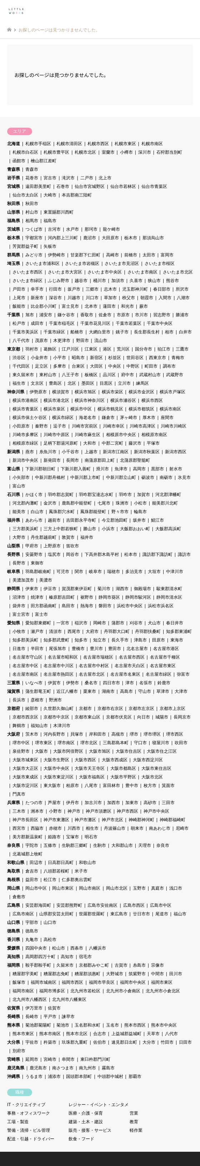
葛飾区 (50, 349)
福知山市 (39, 725)
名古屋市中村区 (94, 665)
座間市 (167, 417)
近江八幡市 (67, 691)
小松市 (140, 503)
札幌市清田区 (69, 143)
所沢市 (182, 289)
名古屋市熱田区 (59, 674)
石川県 (13, 494)
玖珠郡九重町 (75, 1042)
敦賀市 (68, 537)
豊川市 (96, 648)
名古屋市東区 (163, 665)
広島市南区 (23, 913)
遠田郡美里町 (38, 186)
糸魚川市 (47, 451)
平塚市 (153, 443)
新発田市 (52, 460)
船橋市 (76, 331)
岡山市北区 (117, 888)
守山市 (144, 691)
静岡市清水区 (169, 597)
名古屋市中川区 (59, 665)
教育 (134, 1121)
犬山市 (154, 622)
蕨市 (143, 306)
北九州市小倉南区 (123, 990)
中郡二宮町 (112, 443)
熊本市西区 (135, 1025)
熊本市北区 (77, 1033)
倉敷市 (18, 896)
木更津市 (61, 340)
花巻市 (31, 177)
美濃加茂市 (23, 580)
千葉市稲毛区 (62, 323)
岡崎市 (99, 622)
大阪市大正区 (25, 768)
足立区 (41, 366)
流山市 (100, 340)
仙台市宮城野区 (90, 186)
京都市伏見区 (119, 717)
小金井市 (39, 357)
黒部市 (157, 468)
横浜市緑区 (63, 417)
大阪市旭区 (99, 751)
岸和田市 (97, 734)
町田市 (151, 366)
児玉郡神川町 (135, 289)
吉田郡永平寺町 (81, 520)
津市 (129, 682)
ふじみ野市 (58, 280)
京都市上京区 (172, 708)
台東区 (78, 366)
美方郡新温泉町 (27, 836)
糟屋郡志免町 (56, 973)
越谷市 (81, 280)
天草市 (153, 1033)
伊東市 (31, 588)
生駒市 (99, 845)
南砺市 (166, 477)
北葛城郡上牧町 (27, 854)
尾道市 (161, 913)
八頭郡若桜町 (56, 871)
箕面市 (168, 785)
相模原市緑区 (25, 443)
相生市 (92, 828)
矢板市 (50, 246)
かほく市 (33, 494)
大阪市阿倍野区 (68, 751)
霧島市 (108, 1067)
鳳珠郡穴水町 (62, 511)
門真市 (18, 794)
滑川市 (102, 468)
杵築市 (50, 1042)
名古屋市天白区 (130, 665)
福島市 (50, 220)
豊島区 (55, 383)
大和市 (89, 443)
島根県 (13, 879)
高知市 (67, 956)
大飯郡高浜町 (168, 528)
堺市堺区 (152, 734)
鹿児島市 (38, 1067)
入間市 (165, 297)
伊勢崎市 (56, 254)
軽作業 (136, 1130)
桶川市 (99, 280)
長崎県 (13, 1016)
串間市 (68, 1059)
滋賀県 (13, 691)
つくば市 (33, 229)
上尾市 (18, 297)
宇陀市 (31, 845)
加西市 (113, 802)
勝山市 (89, 528)
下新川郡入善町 (76, 468)
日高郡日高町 (61, 862)
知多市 (81, 640)
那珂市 (91, 229)
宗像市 (157, 965)
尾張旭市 (57, 648)
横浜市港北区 (56, 400)
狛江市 (164, 349)
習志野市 (161, 314)
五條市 (50, 845)
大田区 (96, 366)
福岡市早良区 (102, 982)
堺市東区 (43, 742)
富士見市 (70, 306)
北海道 (13, 143)
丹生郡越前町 (43, 537)
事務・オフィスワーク (28, 1113)
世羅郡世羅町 (92, 913)
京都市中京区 (56, 717)
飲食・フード (81, 1138)
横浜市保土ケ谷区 (29, 417)
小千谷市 (70, 451)
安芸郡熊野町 (69, 905)
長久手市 (120, 640)
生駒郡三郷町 (75, 845)
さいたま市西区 (27, 272)
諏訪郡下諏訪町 (157, 554)
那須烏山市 (153, 237)
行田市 (55, 289)
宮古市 (50, 177)
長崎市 (31, 1016)
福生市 (18, 383)
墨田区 (87, 383)
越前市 (54, 520)
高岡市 (139, 468)
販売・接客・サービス (90, 1130)
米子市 (81, 871)
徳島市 (31, 931)
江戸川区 (70, 349)
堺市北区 (89, 742)
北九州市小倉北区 (163, 990)
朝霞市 (146, 297)
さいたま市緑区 (27, 280)
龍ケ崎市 (111, 229)
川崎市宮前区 (85, 426)
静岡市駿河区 (138, 597)
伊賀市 (54, 682)
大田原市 (110, 237)
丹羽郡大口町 (117, 631)
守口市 (140, 742)
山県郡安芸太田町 (56, 913)
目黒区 (106, 383)
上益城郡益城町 (126, 1033)
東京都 (13, 349)
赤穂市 (55, 828)
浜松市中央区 (129, 605)
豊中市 (131, 785)
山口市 (50, 922)
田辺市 (36, 862)
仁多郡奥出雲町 (77, 879)
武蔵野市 (174, 374)
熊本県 (13, 1025)
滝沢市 (68, 177)
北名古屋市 (137, 648)
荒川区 (123, 349)
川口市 (92, 297)
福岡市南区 (23, 990)
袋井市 (18, 605)
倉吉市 (31, 871)
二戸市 (86, 177)
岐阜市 (95, 571)
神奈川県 (15, 391)
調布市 (169, 366)
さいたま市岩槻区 (82, 263)
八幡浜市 (97, 948)
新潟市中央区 (25, 460)
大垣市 (154, 571)
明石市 (91, 836)
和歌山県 (15, 862)
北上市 (105, 177)
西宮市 (18, 828)
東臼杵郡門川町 (95, 1059)
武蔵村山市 (150, 374)
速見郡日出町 (124, 1042)
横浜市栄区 (112, 391)
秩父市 (128, 297)
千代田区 (21, 366)
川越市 (74, 297)
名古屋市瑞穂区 (98, 657)
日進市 (18, 648)
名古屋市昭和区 (63, 657)
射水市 (175, 468)
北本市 (91, 306)
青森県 (13, 169)
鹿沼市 (89, 237)
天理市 (144, 845)
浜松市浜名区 (161, 605)
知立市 (99, 640)
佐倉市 (105, 314)
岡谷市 (72, 554)
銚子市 (122, 331)
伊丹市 (72, 802)
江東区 (91, 349)
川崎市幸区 (113, 426)
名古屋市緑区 (158, 674)
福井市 (86, 537)
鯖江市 (157, 520)
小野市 (55, 811)
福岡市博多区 (52, 990)
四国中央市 (36, 948)
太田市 (148, 254)
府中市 (127, 374)
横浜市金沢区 (141, 391)
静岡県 (13, 588)
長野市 (18, 563)
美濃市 (45, 580)
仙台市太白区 (25, 195)
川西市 (74, 828)
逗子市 (59, 426)
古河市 (54, 229)
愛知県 (13, 622)
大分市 (148, 1042)
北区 (72, 383)
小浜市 (108, 528)
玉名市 (112, 1025)
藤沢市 (135, 443)
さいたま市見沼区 (122, 263)
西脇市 (37, 828)
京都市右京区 (110, 708)
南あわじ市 (159, 828)
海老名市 (87, 417)
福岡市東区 (161, 982)
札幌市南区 (152, 143)
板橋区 (91, 374)
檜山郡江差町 (43, 160)
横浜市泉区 (54, 408)
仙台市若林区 (123, 186)
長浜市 (18, 699)
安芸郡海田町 (38, 905)
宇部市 (31, 922)
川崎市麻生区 (87, 434)
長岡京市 (182, 717)
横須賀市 (60, 391)
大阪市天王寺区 (90, 768)
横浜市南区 (170, 408)
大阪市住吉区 (128, 751)
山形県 (13, 212)
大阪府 (13, 734)
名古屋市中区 (25, 665)
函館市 (18, 160)
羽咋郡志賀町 (61, 494)
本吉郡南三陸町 (77, 195)
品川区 (109, 374)
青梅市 (177, 357)
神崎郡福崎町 (172, 819)
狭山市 (154, 280)
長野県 (13, 554)
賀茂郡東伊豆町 (77, 588)
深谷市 (55, 297)
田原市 (158, 640)
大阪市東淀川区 (59, 776)
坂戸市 (74, 289)
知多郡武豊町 (56, 640)
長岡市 (72, 460)
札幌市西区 (98, 143)
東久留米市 (23, 374)
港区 (107, 349)
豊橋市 (78, 648)
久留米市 (65, 965)
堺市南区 (66, 742)
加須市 (117, 280)
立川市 (124, 383)
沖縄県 (13, 1076)
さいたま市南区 (143, 272)
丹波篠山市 (114, 828)
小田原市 (21, 426)
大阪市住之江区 (162, 751)
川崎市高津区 (142, 426)
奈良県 (13, 845)
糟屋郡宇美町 (25, 973)
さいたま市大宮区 (65, 272)
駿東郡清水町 (169, 588)
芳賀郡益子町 (25, 246)
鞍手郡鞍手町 (38, 965)
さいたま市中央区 (105, 272)
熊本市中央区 (164, 1025)
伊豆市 (50, 588)
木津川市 (61, 725)
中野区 (132, 366)
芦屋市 (54, 802)
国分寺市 (143, 349)
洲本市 (37, 811)
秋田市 (31, 203)
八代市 (171, 1033)
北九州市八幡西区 (29, 999)
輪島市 (140, 511)
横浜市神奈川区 (90, 400)
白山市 (37, 511)
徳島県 (13, 931)
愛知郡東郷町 (38, 622)
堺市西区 (174, 734)
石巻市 (62, 186)
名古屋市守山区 (27, 657)
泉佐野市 (21, 751)
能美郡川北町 (165, 503)
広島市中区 (160, 905)
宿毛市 (85, 956)
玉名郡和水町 (87, 1025)
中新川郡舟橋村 (50, 477)
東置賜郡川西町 (59, 212)
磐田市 (105, 605)
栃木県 (13, 237)
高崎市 (112, 254)
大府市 (92, 631)
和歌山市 (87, 862)
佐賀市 (54, 1008)
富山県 (13, 468)
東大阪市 (52, 785)
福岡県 (13, 965)
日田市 (185, 1042)
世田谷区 (135, 357)
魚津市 (121, 468)
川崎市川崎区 (173, 426)
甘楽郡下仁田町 (85, 254)
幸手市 (37, 289)
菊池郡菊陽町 (38, 1025)
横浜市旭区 (85, 391)
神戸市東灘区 (56, 819)
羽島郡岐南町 (38, 571)
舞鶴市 (18, 725)
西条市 (76, 948)
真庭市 (157, 888)
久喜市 (136, 280)
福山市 (180, 913)
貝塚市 (76, 734)
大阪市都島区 (123, 768)
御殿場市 (142, 588)
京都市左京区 (141, 708)
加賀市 (143, 494)
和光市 (127, 306)
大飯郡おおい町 (135, 528)
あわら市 (33, 520)
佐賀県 (13, 1008)
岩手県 (13, 177)
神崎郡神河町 (141, 819)
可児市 (62, 571)
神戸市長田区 (25, 819)
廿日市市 (141, 913)
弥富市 (183, 674)
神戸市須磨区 (98, 811)
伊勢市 (72, 682)
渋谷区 (18, 357)
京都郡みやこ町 (94, 965)
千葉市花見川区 (95, 323)
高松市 (50, 939)
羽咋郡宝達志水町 (96, 494)
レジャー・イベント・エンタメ (99, 1104)
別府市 (18, 1050)
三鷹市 (182, 349)
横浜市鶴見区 (110, 408)
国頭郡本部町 (79, 1076)
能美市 (18, 511)
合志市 (99, 1033)
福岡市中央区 (133, 982)
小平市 (59, 357)
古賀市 (121, 965)
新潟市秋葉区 (147, 451)
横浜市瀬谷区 (123, 400)
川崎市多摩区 (25, 434)
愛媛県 (13, 948)
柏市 (169, 331)
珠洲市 (122, 503)
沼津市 (18, 597)
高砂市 (150, 802)
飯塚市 (18, 982)
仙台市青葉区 (154, 186)
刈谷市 (136, 622)
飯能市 (18, 306)
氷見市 (184, 477)
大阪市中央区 (56, 768)
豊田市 (114, 648)
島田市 (68, 605)
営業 (134, 1113)
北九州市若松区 (85, 990)
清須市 (55, 631)
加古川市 (93, 802)
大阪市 (41, 751)
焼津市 (37, 597)
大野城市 (114, 973)
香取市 (86, 314)
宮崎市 (50, 1059)
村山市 (31, 212)
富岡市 (167, 254)
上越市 (91, 451)
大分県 (13, 1042)
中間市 (157, 973)
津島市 (140, 640)
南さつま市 (63, 1067)
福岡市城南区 (43, 982)
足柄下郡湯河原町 (61, 443)
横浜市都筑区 (141, 408)
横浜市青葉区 (25, 408)
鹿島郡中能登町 (77, 503)
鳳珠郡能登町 (93, 511)
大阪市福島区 (92, 776)
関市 (79, 571)
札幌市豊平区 (56, 152)
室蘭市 (108, 152)
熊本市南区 (50, 1033)
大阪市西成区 (115, 759)
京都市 (85, 708)
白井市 (185, 331)
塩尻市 (54, 554)
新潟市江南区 (116, 451)
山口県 (13, 922)
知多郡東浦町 (179, 631)
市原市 (123, 314)
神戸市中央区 (156, 811)
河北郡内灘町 (25, 503)
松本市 (130, 554)
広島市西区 (134, 905)
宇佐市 (31, 1042)
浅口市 (175, 888)
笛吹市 (72, 545)
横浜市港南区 (25, 400)
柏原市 (72, 785)
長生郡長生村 (147, 331)
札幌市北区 (85, 152)
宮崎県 (13, 1059)
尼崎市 (182, 828)
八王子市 (70, 374)
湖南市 (108, 691)
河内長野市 (54, 734)
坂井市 (139, 520)
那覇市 (135, 1076)
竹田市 (167, 1042)
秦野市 (41, 426)
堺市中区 (21, 742)
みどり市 (33, 254)
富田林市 (111, 785)
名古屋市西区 (132, 657)
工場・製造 (18, 1121)
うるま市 (33, 1076)
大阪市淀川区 (25, 785)
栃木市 (130, 237)
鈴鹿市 (164, 682)
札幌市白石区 (25, 152)
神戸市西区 (127, 811)
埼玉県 (13, 263)
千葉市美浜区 (25, 331)
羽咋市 (125, 494)
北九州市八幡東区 (69, 999)
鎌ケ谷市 (66, 314)
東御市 (37, 563)
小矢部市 (21, 477)
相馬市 (31, 220)
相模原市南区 (154, 434)
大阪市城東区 (25, 759)
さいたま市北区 (178, 272)
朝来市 (137, 828)
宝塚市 (72, 836)
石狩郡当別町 (169, 152)
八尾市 (91, 785)
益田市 (31, 879)
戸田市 (18, 289)
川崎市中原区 (56, 434)
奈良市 (162, 845)
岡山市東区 (63, 888)
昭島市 (78, 357)
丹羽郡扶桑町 (148, 631)
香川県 (13, 939)
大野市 (18, 537)
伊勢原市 (38, 391)
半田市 (37, 648)
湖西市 (122, 588)
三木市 (18, 811)
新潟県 (13, 451)
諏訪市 (184, 554)
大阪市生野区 (56, 759)
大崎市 (50, 195)
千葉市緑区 (54, 331)
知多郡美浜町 (25, 640)
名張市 (145, 682)
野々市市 (120, 511)
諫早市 (68, 1016)
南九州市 (87, 1067)
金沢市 (50, 503)
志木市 (110, 289)
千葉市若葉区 (128, 323)
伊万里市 (33, 1008)
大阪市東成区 (25, 776)
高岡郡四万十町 (40, 956)
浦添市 (54, 1076)
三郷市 (92, 289)
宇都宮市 (33, 237)
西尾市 (74, 631)
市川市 (141, 314)
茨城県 (13, 229)
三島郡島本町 (116, 742)
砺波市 (147, 477)
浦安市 (45, 314)
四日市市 (111, 682)
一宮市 (62, 622)
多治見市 (133, 571)
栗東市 (89, 691)
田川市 (175, 973)
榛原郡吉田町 (62, 597)
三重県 (13, 682)
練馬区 (142, 383)
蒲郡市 (117, 622)
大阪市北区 (152, 776)
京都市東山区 (87, 717)
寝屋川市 (160, 742)
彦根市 (37, 699)
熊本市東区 (23, 1033)
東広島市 (119, 913)
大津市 (181, 691)
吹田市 (181, 742)
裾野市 (86, 597)
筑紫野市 (137, 973)
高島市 (126, 691)
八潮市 (183, 297)
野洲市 (55, 699)
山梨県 (13, 545)
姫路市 (54, 836)
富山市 (18, 486)
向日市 (143, 717)
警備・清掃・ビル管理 (28, 1130)
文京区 (37, 383)
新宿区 (96, 357)
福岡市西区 (72, 982)
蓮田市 (109, 306)
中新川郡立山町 (121, 477)
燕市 (29, 451)
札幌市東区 (125, 143)
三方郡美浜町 (25, 528)
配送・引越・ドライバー (30, 1138)
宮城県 (13, 186)
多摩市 (59, 366)
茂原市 (41, 340)
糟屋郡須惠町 (87, 973)
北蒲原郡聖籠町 (135, 460)
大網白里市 (99, 331)
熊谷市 (172, 280)
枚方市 (150, 785)
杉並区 (114, 357)
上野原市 (52, 545)
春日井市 (174, 622)
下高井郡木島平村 (102, 554)
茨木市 (31, 734)
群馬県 (13, 254)
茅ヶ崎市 (128, 417)
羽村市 (31, 349)
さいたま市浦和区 (42, 263)
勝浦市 (182, 314)
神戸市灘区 (85, 819)
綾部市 (31, 708)
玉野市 (139, 888)
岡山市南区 (89, 888)
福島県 (13, 220)
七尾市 (104, 503)
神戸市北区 (112, 819)
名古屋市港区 (166, 648)
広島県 (13, 905)
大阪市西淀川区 (148, 759)
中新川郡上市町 (85, 477)
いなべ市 (33, 682)
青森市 (31, 169)
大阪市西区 (85, 759)
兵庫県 (13, 802)
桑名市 (91, 682)
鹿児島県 (15, 1067)
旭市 (29, 314)
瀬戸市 (37, 631)
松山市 (58, 948)
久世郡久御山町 (59, 708)
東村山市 (47, 374)
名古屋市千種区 (165, 657)
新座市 (37, 297)
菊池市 (62, 1025)
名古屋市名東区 (125, 674)
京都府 (13, 708)
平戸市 (50, 1016)
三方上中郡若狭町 (61, 528)
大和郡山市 (122, 845)
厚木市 (148, 417)
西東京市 (157, 357)
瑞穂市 (113, 571)
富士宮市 (21, 614)
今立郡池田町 (115, 520)
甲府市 (31, 545)
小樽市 (126, 152)
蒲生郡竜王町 (38, 691)
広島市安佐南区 (103, 905)
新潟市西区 (175, 451)
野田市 (82, 340)
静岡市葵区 (109, 597)
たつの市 (33, 802)
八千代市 (21, 340)
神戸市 (74, 811)
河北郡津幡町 (168, 494)
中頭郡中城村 (110, 1076)
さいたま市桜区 (160, 263)
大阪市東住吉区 (156, 768)
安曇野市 (33, 554)
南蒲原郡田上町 (100, 460)
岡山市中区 (36, 888)
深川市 (144, 152)
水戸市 (72, 229)
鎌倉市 (108, 417)
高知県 (13, 956)
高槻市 (117, 734)
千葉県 (13, 314)
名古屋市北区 (92, 674)
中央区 (114, 366)
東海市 (176, 640)
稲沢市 (81, 622)
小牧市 (18, 631)
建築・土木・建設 (86, 1121)
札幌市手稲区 (38, 143)
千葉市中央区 (159, 323)
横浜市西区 (152, 400)
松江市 (50, 879)
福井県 (13, 520)
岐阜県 (13, 571)
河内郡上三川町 (63, 237)
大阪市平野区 (123, 776)
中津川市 (174, 571)
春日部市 (161, 289)
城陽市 (161, 717)
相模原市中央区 (121, 434)
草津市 (162, 691)
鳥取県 (13, 871)
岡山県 (13, 888)
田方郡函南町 (43, 605)
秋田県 (13, 203)
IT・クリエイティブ (26, 1104)
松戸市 (18, 323)
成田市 (37, 323)
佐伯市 (99, 1042)
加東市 (131, 802)
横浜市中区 (81, 408)
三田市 (168, 802)
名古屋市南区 (25, 674)
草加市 (110, 297)
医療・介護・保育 (86, 1113)
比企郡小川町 (43, 306)
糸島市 (139, 965)
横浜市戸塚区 (172, 391)
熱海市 (86, 605)
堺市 (134, 734)
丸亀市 (31, 939)
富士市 (41, 614)
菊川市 (104, 588)
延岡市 (31, 1059)
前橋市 (130, 254)
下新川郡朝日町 (40, 468)
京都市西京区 (25, 717)
